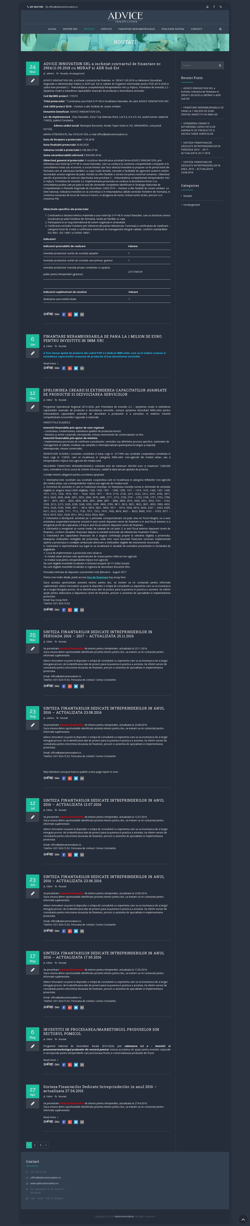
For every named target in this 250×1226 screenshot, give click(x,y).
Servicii (106, 28)
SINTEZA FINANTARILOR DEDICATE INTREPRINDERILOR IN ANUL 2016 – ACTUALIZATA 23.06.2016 (103, 878)
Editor (50, 346)
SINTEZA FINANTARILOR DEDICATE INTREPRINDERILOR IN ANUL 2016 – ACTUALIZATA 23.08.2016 (103, 710)
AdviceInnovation (124, 1216)
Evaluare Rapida (173, 28)
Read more (50, 363)
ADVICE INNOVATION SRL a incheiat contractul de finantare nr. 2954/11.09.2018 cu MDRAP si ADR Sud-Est (102, 65)
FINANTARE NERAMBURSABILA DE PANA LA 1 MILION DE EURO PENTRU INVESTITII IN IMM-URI (102, 338)
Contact (196, 28)
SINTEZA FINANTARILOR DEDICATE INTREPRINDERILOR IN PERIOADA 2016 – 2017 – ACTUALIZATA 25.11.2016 (97, 634)
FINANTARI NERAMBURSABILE (136, 28)
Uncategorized (76, 73)
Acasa (52, 28)
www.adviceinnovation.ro (44, 1183)
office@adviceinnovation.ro (63, 6)
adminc (50, 73)
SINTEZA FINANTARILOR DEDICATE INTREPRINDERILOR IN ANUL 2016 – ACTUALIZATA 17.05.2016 (103, 955)
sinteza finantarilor (72, 648)
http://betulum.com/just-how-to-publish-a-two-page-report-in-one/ (80, 771)
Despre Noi (70, 28)
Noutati (89, 28)
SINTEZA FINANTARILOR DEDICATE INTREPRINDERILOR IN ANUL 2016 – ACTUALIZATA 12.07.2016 (103, 802)
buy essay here (117, 577)
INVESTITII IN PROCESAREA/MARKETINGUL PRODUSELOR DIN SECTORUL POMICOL (101, 1031)
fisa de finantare (97, 577)
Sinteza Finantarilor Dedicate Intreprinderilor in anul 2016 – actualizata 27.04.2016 (100, 1088)
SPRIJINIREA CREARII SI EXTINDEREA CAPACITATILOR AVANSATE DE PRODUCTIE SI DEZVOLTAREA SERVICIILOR (105, 392)
